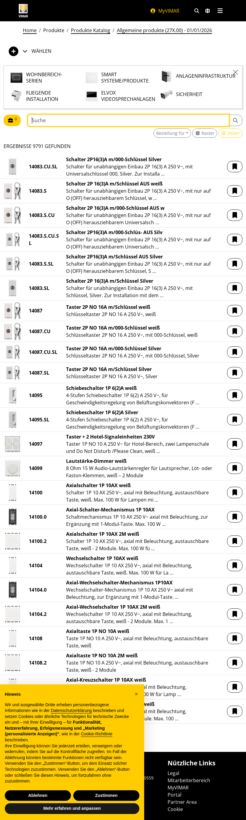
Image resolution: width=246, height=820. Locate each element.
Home (30, 30)
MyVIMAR (164, 11)
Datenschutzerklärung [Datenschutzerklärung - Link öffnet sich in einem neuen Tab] (71, 710)
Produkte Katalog (90, 30)
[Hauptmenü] (220, 10)
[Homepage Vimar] (23, 10)
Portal (174, 794)
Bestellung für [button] (170, 133)
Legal (173, 773)
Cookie (175, 809)
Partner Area (182, 802)
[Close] (235, 72)
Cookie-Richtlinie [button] (96, 733)
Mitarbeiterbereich (189, 780)
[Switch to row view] (230, 133)
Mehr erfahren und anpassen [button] (72, 808)
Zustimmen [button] (106, 795)
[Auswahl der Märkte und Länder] (208, 10)
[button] (234, 166)
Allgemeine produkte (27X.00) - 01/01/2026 (164, 30)
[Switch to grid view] (204, 133)
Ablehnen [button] (37, 795)
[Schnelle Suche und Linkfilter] (197, 10)
